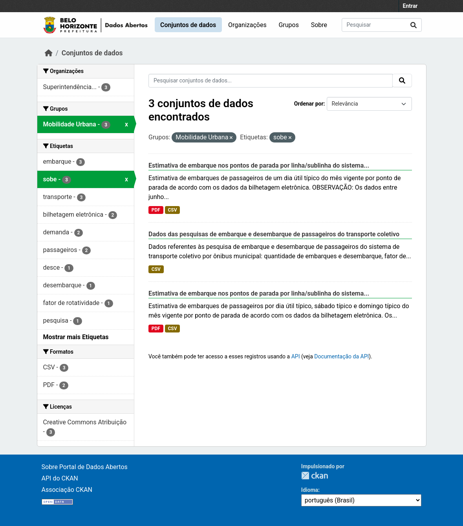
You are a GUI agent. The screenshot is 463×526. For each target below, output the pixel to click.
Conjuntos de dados (188, 25)
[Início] (49, 53)
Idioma (309, 490)
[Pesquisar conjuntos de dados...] (382, 25)
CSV (172, 210)
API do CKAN (60, 478)
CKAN (314, 475)
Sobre (319, 25)
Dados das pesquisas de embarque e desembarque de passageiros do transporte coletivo (273, 234)
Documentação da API (341, 356)
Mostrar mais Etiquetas (76, 337)
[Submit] (413, 25)
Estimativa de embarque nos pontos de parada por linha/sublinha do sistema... (258, 165)
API (295, 356)
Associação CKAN (67, 489)
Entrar (410, 6)
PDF (156, 210)
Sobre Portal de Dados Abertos (85, 467)
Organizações (247, 25)
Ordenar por (309, 103)
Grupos (288, 25)
